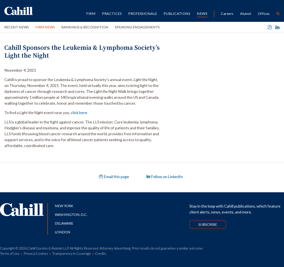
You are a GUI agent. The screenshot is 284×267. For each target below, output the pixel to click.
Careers (227, 13)
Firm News (45, 27)
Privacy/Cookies (36, 253)
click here (79, 112)
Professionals (142, 13)
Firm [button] (90, 13)
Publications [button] (177, 13)
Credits (100, 253)
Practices (112, 13)
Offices (264, 13)
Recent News (16, 27)
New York (64, 206)
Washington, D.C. (71, 214)
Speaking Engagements (137, 27)
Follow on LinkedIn (164, 176)
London (62, 232)
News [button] (202, 13)
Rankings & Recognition (84, 27)
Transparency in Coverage (71, 253)
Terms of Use (9, 253)
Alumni (245, 13)
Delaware (64, 223)
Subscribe (207, 224)
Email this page (114, 176)
